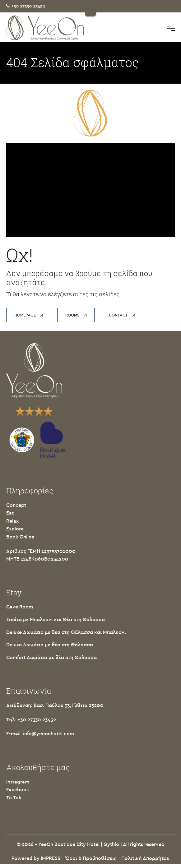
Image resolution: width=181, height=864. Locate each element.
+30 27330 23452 (28, 6)
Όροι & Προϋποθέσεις (91, 858)
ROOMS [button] (75, 315)
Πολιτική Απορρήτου (145, 858)
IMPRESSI (51, 858)
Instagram (17, 782)
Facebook (17, 789)
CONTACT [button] (122, 315)
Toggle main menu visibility (171, 27)
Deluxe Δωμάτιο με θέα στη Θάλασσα (49, 645)
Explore (15, 529)
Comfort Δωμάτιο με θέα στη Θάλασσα (51, 657)
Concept (16, 505)
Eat (10, 513)
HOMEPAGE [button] (28, 315)
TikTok (13, 798)
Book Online (20, 537)
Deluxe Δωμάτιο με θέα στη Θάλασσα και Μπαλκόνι (66, 632)
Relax (12, 521)
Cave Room (19, 607)
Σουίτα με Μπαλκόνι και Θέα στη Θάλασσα (55, 619)
